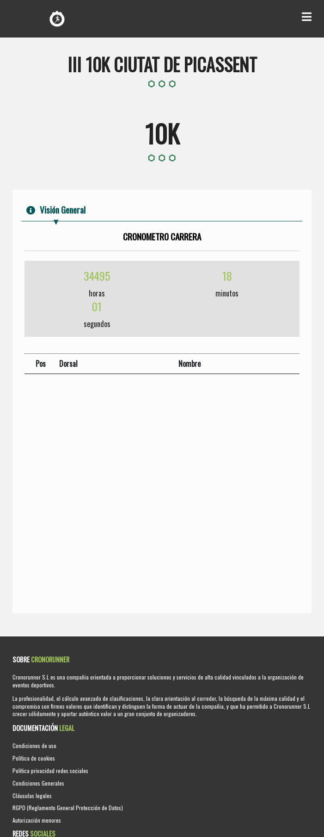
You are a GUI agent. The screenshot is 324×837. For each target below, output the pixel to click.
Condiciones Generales (38, 783)
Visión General (56, 209)
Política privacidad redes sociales (50, 770)
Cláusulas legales (32, 795)
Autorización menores (36, 820)
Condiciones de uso (34, 745)
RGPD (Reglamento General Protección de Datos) (67, 808)
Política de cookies (33, 758)
